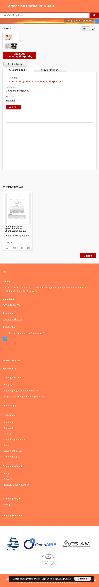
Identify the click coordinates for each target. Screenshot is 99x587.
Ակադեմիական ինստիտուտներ (20, 390)
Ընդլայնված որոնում (79, 20)
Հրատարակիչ (11, 456)
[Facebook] (5, 338)
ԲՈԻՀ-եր (8, 385)
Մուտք (7, 504)
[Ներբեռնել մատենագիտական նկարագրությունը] (14, 248)
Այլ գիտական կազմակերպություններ (23, 396)
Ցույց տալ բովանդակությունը (20, 55)
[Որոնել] (94, 15)
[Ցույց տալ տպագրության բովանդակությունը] (21, 248)
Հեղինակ (8, 428)
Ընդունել (82, 579)
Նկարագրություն (12, 450)
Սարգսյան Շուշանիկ (17, 90)
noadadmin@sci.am (13, 319)
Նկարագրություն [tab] (18, 70)
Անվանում (8, 422)
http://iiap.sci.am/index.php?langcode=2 (23, 333)
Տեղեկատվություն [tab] (50, 70)
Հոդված (10, 100)
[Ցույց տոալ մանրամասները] (28, 248)
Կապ (6, 473)
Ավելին (88, 256)
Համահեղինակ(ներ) (14, 439)
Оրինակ (7, 479)
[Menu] (95, 2)
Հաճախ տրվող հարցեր (16, 484)
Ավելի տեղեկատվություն (59, 579)
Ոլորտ (6, 445)
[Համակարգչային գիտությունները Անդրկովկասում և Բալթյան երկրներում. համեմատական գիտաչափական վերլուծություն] (18, 208)
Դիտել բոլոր (9, 405)
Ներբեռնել (14, 64)
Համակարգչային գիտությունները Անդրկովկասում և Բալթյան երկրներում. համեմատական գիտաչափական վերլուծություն (16, 228)
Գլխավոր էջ (9, 368)
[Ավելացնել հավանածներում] (93, 29)
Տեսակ (7, 433)
